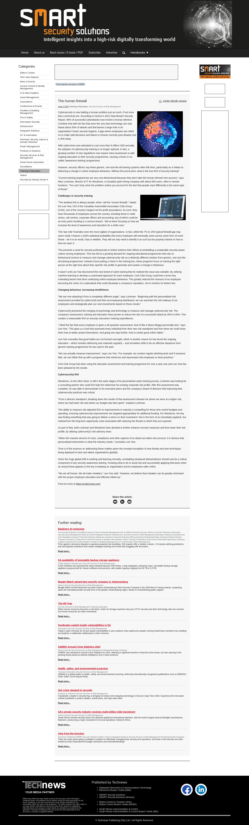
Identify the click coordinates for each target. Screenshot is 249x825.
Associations (26, 101)
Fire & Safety (26, 117)
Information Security (30, 122)
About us (39, 52)
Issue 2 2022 (63, 107)
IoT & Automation (28, 135)
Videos (23, 175)
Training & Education (30, 171)
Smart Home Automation (32, 162)
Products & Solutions (30, 151)
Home (24, 52)
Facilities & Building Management (29, 111)
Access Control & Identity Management (32, 87)
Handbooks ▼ (139, 52)
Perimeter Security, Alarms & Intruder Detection (34, 140)
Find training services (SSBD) (70, 84)
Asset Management (29, 97)
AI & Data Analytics (29, 93)
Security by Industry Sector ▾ (34, 179)
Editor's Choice (27, 72)
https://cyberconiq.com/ (88, 484)
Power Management (30, 146)
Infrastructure (26, 126)
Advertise (111, 52)
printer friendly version (172, 101)
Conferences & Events (31, 106)
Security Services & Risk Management (32, 156)
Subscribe (95, 52)
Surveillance (26, 166)
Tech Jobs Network (29, 77)
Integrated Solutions (30, 130)
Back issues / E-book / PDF (66, 52)
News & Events (27, 81)
